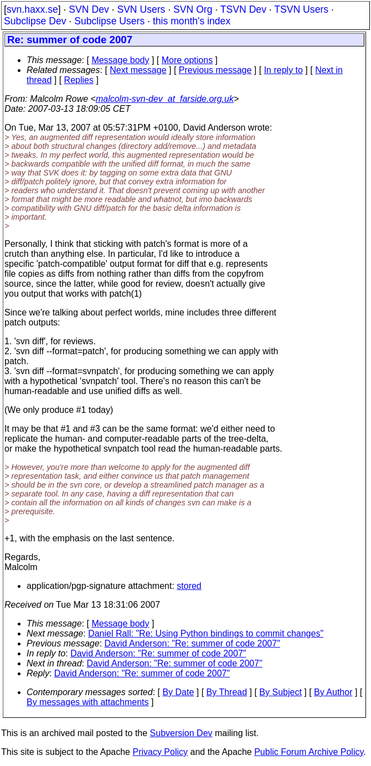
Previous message (215, 70)
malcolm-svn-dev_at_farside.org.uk (165, 98)
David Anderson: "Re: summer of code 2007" (192, 643)
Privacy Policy (160, 752)
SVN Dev (89, 9)
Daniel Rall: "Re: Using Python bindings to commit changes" (205, 633)
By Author (333, 692)
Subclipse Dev (35, 21)
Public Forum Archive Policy (308, 752)
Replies (79, 80)
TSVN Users (301, 9)
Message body (120, 60)
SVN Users (141, 9)
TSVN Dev (243, 9)
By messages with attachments (88, 702)
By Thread (227, 692)
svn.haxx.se (32, 9)
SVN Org (192, 9)
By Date (178, 692)
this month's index (191, 21)
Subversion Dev (181, 733)
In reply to (283, 70)
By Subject (280, 692)
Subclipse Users (109, 21)
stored (189, 586)
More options (187, 60)
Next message (138, 70)
